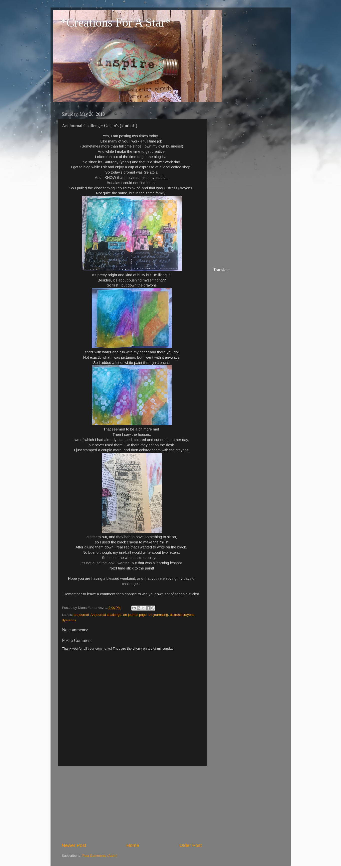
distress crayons (182, 615)
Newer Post (74, 845)
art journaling (158, 615)
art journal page (135, 615)
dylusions (69, 620)
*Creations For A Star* (116, 22)
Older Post (190, 845)
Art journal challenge (106, 615)
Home (133, 845)
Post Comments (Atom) (99, 855)
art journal (81, 615)
